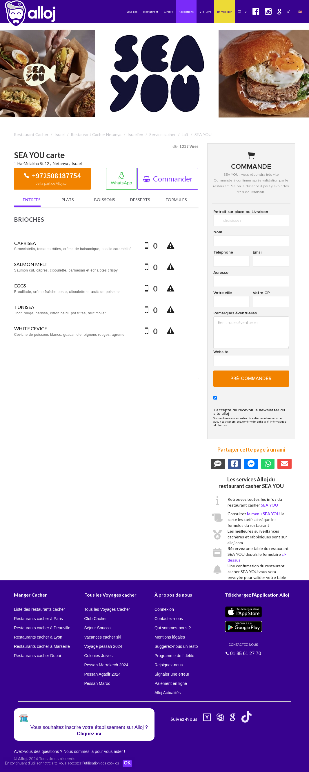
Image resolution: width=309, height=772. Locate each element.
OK (127, 763)
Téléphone (223, 252)
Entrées (32, 199)
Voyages (131, 11)
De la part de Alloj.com (52, 183)
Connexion (164, 609)
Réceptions (186, 11)
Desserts (140, 199)
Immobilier (224, 11)
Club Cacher (95, 618)
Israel (77, 163)
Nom (217, 232)
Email (257, 252)
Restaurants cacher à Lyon (38, 637)
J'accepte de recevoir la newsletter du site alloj (249, 411)
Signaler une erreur (171, 674)
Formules (176, 199)
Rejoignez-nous (168, 665)
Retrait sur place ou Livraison (240, 212)
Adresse (220, 272)
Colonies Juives (98, 655)
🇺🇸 (300, 11)
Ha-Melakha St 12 (33, 163)
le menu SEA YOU (263, 513)
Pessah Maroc (97, 683)
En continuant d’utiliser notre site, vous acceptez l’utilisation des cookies (62, 763)
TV (242, 11)
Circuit (168, 11)
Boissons (104, 199)
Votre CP (261, 293)
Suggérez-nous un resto (176, 646)
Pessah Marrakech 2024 (106, 665)
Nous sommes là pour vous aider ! (94, 751)
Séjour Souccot (98, 628)
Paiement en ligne (170, 683)
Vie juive (205, 11)
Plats (67, 199)
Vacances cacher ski (102, 637)
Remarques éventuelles (235, 313)
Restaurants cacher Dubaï (37, 655)
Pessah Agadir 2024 (102, 674)
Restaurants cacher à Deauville (42, 628)
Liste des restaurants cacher (39, 609)
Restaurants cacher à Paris (38, 618)
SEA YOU (269, 505)
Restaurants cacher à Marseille (42, 646)
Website (220, 352)
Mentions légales (169, 637)
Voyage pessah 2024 (103, 646)
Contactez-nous (168, 618)
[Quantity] (157, 246)
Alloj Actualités (167, 692)
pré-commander (251, 379)
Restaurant (150, 11)
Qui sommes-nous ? (172, 628)
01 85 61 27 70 (243, 649)
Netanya (60, 163)
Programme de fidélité (174, 655)
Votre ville (222, 293)
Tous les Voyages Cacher (107, 609)
